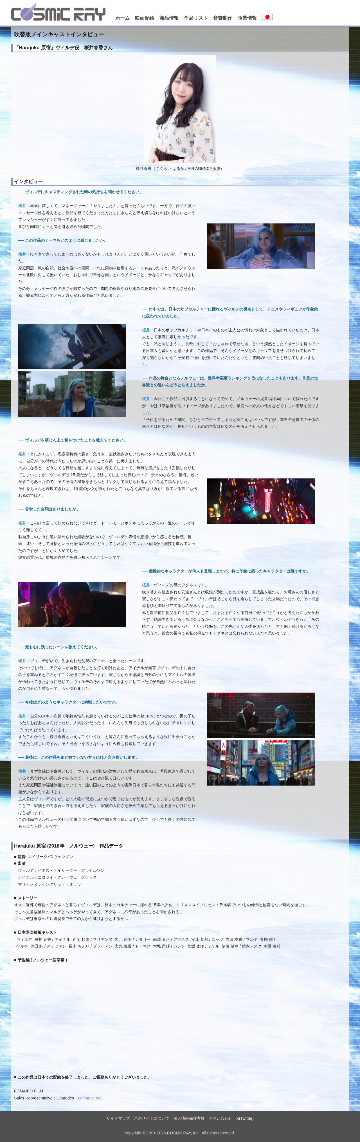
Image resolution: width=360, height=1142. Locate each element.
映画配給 (144, 18)
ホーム (122, 18)
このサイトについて (151, 1118)
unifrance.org (90, 1098)
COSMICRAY (179, 1133)
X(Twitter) (245, 1118)
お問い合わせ (220, 1118)
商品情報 (169, 18)
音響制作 (222, 18)
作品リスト (196, 18)
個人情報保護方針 (189, 1118)
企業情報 (247, 18)
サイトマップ (118, 1118)
